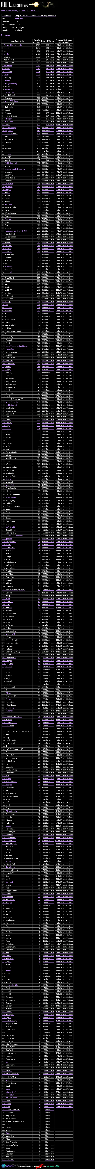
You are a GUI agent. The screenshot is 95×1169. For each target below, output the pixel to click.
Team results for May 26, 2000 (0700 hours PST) (47, 586)
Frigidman (9, 131)
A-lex (8, 599)
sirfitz (8, 1124)
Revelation (9, 184)
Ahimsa (8, 154)
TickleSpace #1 (11, 163)
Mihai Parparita (12, 402)
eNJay (8, 779)
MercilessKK (11, 634)
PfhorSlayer (10, 1095)
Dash (8, 1089)
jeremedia (8, 89)
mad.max (8, 204)
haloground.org (11, 83)
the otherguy (11, 867)
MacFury (8, 266)
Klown (8, 970)
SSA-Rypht (10, 527)
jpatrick (9, 539)
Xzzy (7, 75)
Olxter (8, 693)
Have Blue (10, 349)
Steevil (7, 80)
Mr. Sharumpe (10, 128)
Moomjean (10, 708)
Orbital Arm (9, 92)
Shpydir (9, 785)
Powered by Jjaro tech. (13, 45)
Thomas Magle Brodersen (15, 169)
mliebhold (8, 66)
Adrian (8, 699)
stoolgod (8, 272)
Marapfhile (10, 485)
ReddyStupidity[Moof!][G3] (16, 231)
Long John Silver (12, 985)
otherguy (8, 119)
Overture (8, 219)
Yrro (7, 1062)
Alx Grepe (9, 122)
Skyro (8, 1133)
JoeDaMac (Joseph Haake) (16, 536)
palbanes (9, 711)
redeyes (8, 190)
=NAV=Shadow (12, 1098)
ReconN (9, 861)
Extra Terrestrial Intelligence (17, 346)
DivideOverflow (12, 811)
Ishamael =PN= (12, 1092)
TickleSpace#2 (11, 405)
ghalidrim (8, 187)
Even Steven (11, 497)
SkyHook (9, 882)
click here (19, 18)
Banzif (6, 48)
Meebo (6, 54)
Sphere (8, 479)
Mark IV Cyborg (11, 101)
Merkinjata (10, 1080)
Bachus (9, 826)
